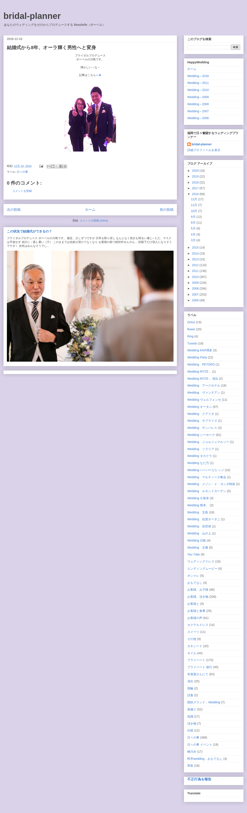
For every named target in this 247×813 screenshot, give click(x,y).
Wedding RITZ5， (199, 371)
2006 (196, 300)
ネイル (191, 653)
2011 (196, 271)
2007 (196, 294)
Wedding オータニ (199, 406)
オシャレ (193, 575)
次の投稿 (14, 209)
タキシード (194, 646)
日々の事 (22, 171)
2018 (196, 182)
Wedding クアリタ (200, 414)
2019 (196, 176)
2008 (196, 288)
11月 (194, 205)
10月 (194, 211)
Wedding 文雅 (197, 547)
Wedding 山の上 (199, 533)
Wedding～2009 (198, 97)
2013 (196, 259)
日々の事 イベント (199, 744)
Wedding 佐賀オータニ (203, 519)
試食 (190, 695)
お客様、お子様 (197, 589)
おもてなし (194, 582)
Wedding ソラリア (200, 449)
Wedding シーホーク (201, 435)
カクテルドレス (197, 624)
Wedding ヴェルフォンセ (204, 399)
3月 (194, 240)
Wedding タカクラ (199, 456)
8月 (194, 222)
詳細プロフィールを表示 (203, 150)
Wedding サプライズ (202, 420)
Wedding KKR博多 (199, 350)
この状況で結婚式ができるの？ (29, 231)
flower (191, 329)
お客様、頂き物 (197, 596)
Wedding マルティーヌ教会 (206, 477)
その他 (191, 639)
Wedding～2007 (198, 111)
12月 (194, 199)
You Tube (193, 554)
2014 (196, 253)
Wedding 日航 (196, 540)
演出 (190, 681)
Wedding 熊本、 (198, 505)
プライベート (196, 660)
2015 (196, 247)
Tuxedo (192, 343)
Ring (190, 336)
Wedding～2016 (198, 76)
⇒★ (98, 75)
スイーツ (193, 632)
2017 (196, 188)
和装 (190, 765)
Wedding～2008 (198, 104)
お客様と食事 (196, 611)
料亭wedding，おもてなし (205, 758)
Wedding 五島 (197, 512)
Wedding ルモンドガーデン (206, 491)
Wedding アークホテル (203, 385)
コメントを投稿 (22, 191)
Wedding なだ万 (198, 463)
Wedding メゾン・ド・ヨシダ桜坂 (211, 484)
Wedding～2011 (198, 83)
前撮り (191, 709)
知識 (190, 716)
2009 (196, 282)
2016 (196, 194)
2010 (196, 277)
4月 (194, 234)
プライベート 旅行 (199, 667)
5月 (194, 228)
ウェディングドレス (200, 561)
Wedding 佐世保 (199, 526)
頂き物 (191, 723)
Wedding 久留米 (198, 498)
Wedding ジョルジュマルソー (208, 442)
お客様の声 (194, 618)
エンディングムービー (202, 568)
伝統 (190, 730)
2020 (196, 170)
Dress (191, 322)
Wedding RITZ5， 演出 (202, 378)
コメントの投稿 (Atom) (93, 220)
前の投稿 (167, 209)
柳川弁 (191, 751)
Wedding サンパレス (202, 427)
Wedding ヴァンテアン (203, 392)
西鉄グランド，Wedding (203, 702)
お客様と (193, 603)
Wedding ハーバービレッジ (205, 470)
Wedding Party (197, 357)
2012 (196, 265)
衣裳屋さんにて (197, 674)
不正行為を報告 (199, 779)
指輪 (190, 688)
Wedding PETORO (201, 364)
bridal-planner (32, 16)
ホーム (90, 209)
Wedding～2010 (198, 90)
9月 (194, 216)
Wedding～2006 (198, 118)
